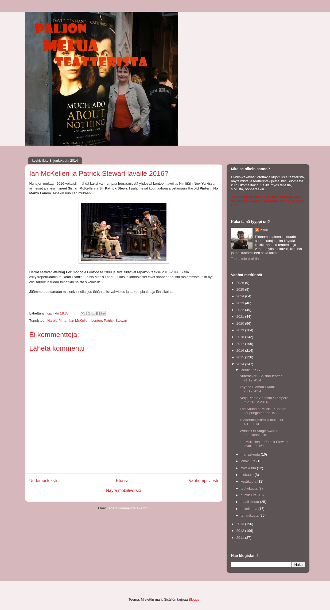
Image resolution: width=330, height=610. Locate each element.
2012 (240, 531)
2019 (240, 330)
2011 (240, 538)
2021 (240, 317)
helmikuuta (249, 509)
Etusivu (123, 480)
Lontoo (96, 321)
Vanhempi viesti (203, 480)
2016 (240, 350)
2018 (240, 337)
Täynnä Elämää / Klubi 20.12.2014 (257, 389)
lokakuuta (248, 461)
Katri (264, 230)
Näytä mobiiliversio (123, 490)
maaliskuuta (250, 502)
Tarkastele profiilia (245, 259)
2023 (240, 303)
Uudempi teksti (43, 480)
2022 (240, 310)
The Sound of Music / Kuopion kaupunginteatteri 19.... (263, 411)
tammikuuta (249, 515)
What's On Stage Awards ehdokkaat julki (259, 433)
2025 (240, 289)
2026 (240, 283)
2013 (240, 524)
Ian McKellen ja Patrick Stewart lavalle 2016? (264, 444)
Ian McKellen (79, 321)
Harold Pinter (57, 321)
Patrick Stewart (115, 321)
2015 (240, 357)
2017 (240, 344)
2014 (240, 364)
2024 (240, 296)
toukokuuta (249, 488)
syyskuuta (248, 468)
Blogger (194, 599)
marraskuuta (250, 454)
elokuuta (247, 475)
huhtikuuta (249, 495)
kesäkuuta (248, 481)
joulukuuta (248, 370)
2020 (240, 323)
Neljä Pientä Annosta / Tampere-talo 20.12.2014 (264, 400)
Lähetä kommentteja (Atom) (128, 508)
